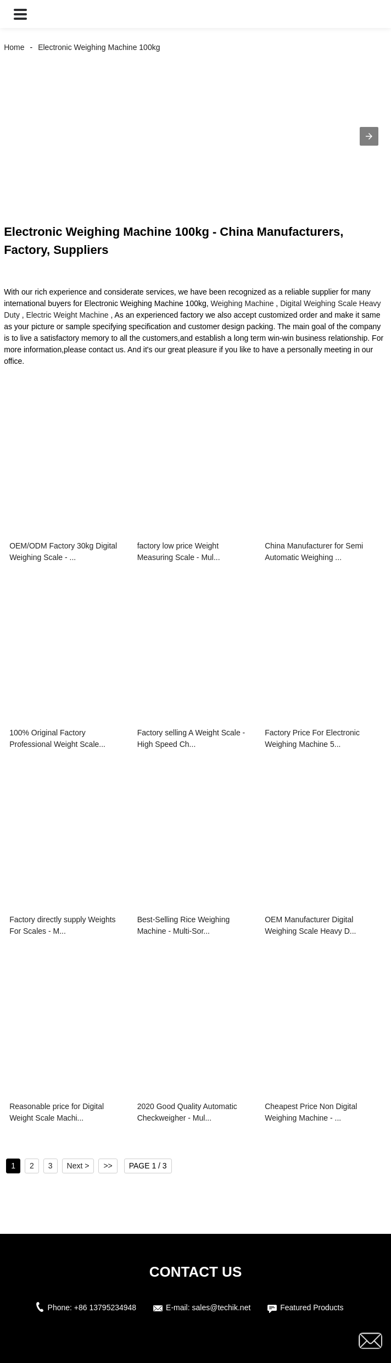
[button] (20, 14)
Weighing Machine (242, 303)
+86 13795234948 (105, 1307)
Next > (78, 1165)
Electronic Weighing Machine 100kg (99, 47)
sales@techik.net (221, 1307)
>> (107, 1165)
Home (14, 47)
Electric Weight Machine (67, 315)
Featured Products (311, 1307)
